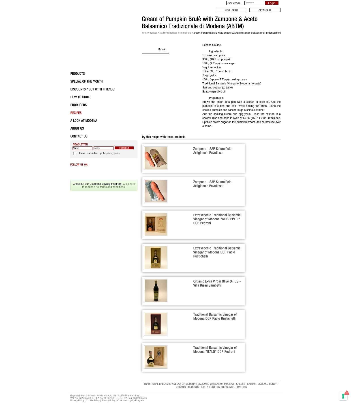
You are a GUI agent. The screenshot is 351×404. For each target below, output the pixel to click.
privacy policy (113, 153)
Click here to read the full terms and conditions (108, 185)
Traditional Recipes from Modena (175, 33)
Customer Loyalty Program (130, 400)
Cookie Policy (93, 400)
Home (145, 33)
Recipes (153, 33)
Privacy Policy (77, 400)
